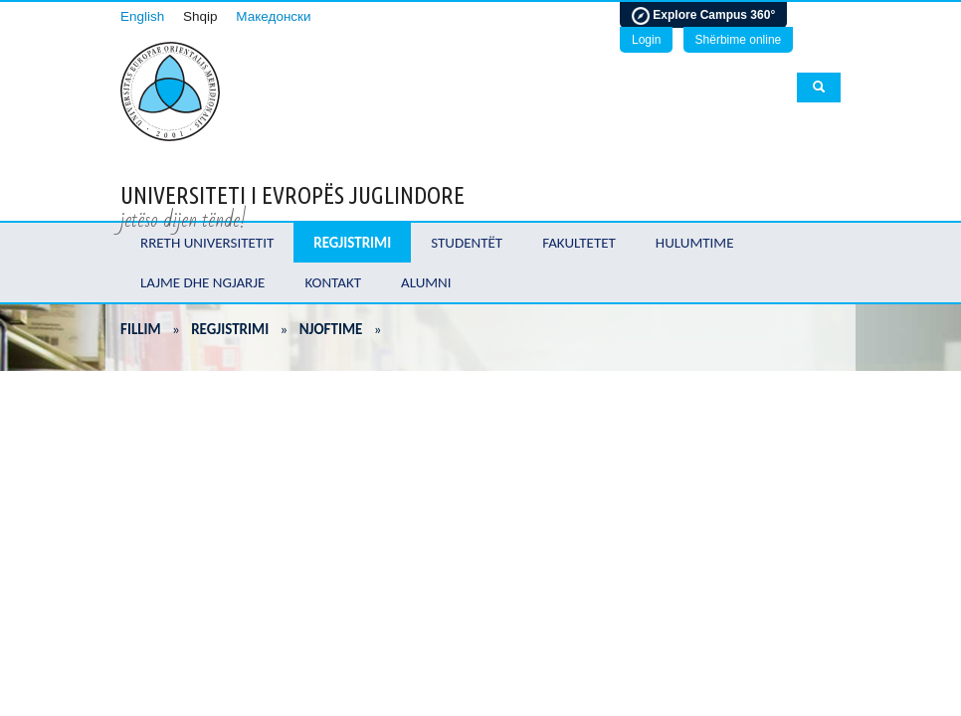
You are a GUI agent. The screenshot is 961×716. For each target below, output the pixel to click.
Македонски (273, 16)
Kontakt (332, 282)
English (142, 16)
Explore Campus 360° (703, 16)
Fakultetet (579, 243)
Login (646, 40)
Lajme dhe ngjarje (202, 282)
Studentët (466, 243)
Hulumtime (695, 243)
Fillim (140, 329)
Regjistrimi (352, 243)
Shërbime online (738, 40)
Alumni (426, 282)
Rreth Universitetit (207, 243)
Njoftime (331, 329)
